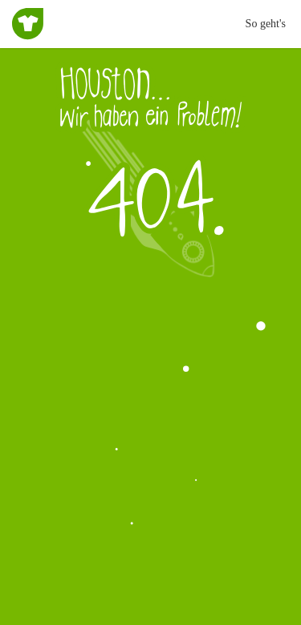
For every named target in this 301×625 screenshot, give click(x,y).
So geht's (266, 24)
